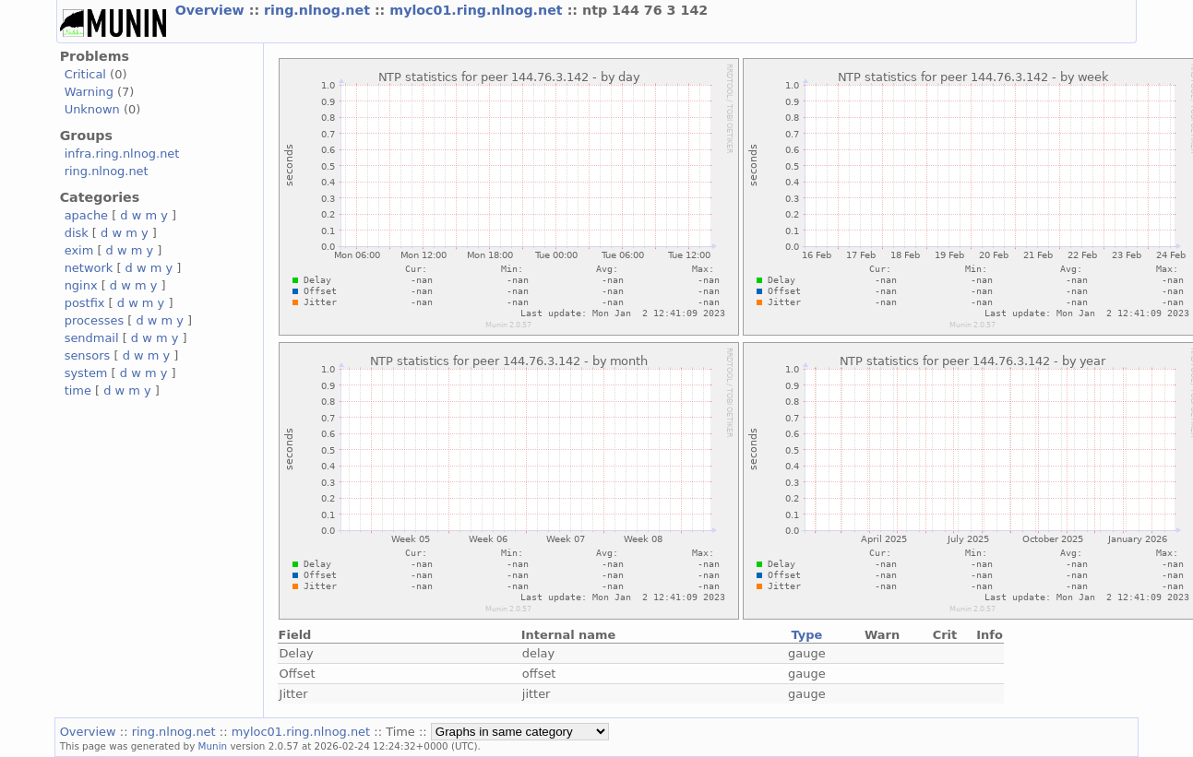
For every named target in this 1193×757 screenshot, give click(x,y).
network (89, 268)
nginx (81, 285)
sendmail (92, 338)
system (86, 373)
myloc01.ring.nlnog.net (478, 10)
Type (806, 635)
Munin (213, 745)
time (78, 390)
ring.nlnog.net (319, 10)
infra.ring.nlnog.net (122, 153)
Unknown (92, 109)
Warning (89, 92)
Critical (85, 74)
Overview (212, 10)
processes (95, 320)
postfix (85, 303)
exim (79, 250)
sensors (88, 355)
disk (77, 233)
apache (86, 215)
